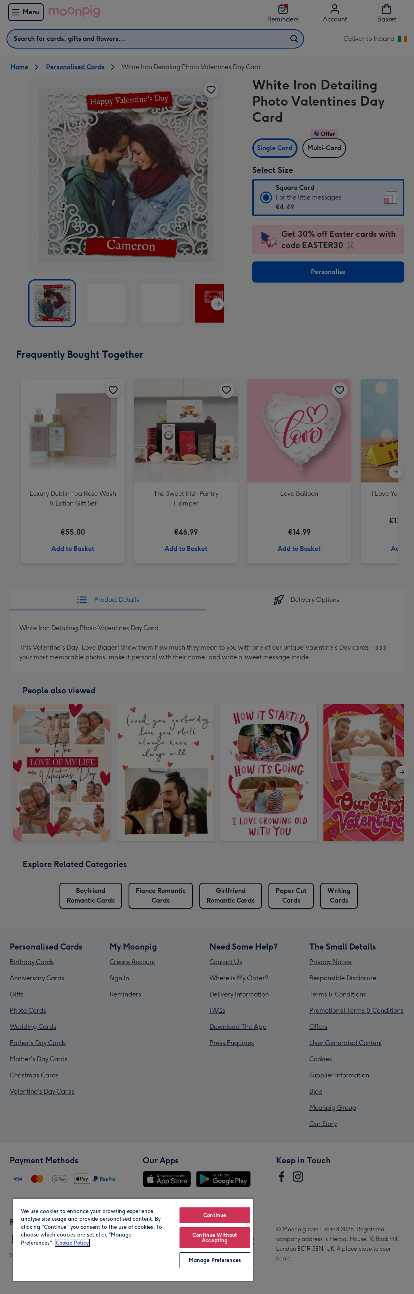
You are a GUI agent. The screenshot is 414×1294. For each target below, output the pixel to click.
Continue (214, 1215)
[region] (133, 1239)
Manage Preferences (215, 1260)
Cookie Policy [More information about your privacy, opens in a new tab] (72, 1243)
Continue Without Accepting (214, 1237)
